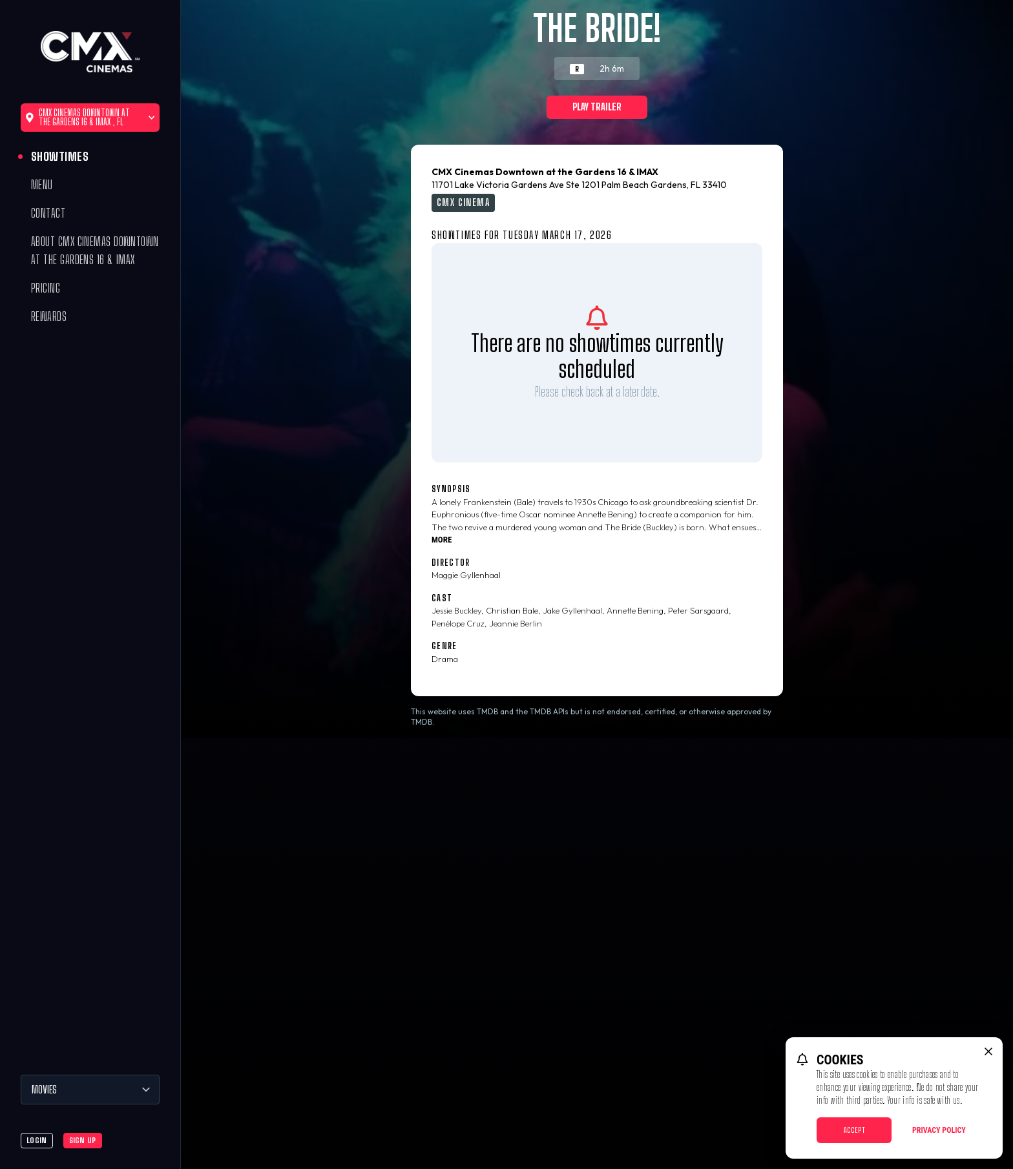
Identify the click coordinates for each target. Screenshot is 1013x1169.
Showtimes (60, 156)
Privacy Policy (939, 1130)
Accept (854, 1130)
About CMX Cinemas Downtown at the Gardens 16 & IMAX (95, 250)
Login (36, 1140)
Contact (48, 213)
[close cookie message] (988, 1051)
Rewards (49, 316)
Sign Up (82, 1140)
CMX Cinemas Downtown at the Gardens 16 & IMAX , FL (90, 117)
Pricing (45, 288)
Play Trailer (596, 106)
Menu (42, 185)
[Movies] (90, 1089)
